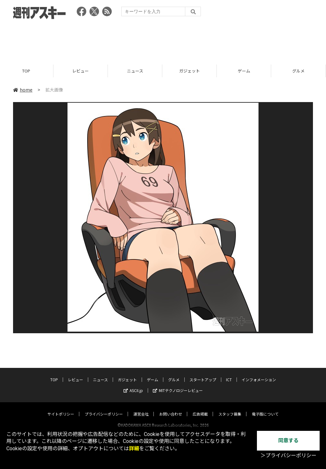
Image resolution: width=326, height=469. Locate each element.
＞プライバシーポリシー (288, 455)
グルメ (174, 373)
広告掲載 (200, 407)
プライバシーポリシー (104, 407)
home (22, 89)
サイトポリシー (60, 407)
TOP (27, 71)
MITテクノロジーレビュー (178, 384)
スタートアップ (202, 373)
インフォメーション (259, 373)
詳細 (134, 448)
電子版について (265, 407)
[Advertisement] (163, 39)
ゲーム (245, 71)
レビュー (81, 71)
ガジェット (190, 71)
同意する (288, 441)
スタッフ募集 (229, 407)
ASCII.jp (133, 384)
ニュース (136, 71)
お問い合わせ (170, 407)
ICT (229, 373)
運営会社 (141, 407)
